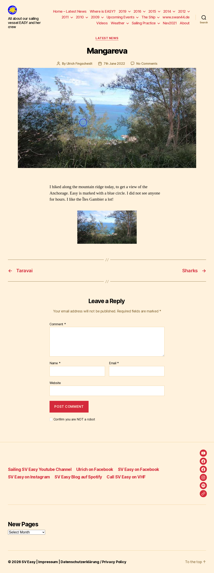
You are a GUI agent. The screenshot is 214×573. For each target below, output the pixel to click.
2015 (152, 11)
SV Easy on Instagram (29, 476)
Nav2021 (170, 23)
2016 (137, 11)
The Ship (148, 17)
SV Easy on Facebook (138, 469)
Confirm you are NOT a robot (72, 419)
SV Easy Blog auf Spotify (78, 476)
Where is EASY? (103, 11)
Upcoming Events (121, 17)
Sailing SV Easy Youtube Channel (40, 469)
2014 (167, 11)
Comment (58, 324)
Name (55, 363)
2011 (65, 17)
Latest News (107, 38)
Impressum (48, 562)
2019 (122, 11)
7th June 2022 (114, 63)
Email (114, 363)
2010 (80, 17)
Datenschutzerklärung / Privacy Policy (93, 562)
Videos (102, 23)
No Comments (146, 63)
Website (55, 383)
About (185, 23)
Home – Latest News (70, 11)
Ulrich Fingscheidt (79, 63)
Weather (118, 23)
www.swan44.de (176, 17)
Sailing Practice (144, 23)
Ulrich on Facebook (94, 469)
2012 (182, 11)
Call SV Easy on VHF (126, 476)
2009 (95, 17)
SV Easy (28, 562)
